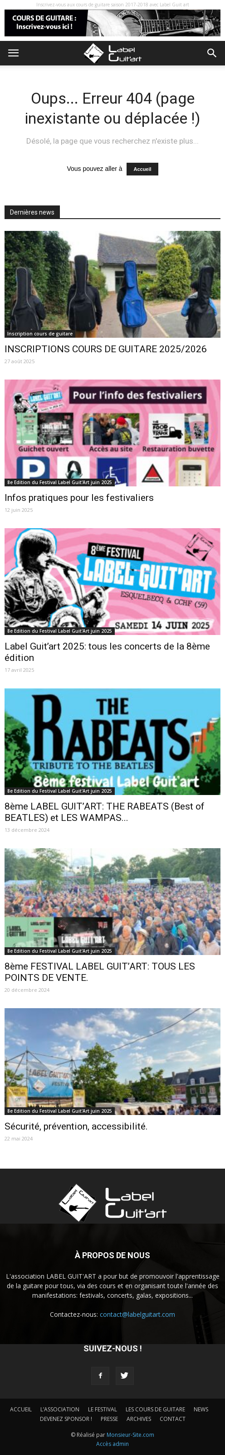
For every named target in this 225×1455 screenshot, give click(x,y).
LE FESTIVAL (102, 1409)
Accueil (142, 169)
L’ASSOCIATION (59, 1409)
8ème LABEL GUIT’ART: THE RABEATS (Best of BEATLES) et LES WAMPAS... (105, 812)
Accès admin (112, 1444)
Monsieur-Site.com (130, 1435)
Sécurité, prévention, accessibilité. (76, 1126)
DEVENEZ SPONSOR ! (66, 1419)
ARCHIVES (139, 1419)
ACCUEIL (21, 1409)
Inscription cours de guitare (40, 333)
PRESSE (109, 1419)
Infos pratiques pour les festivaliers (79, 497)
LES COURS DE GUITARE (155, 1409)
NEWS (201, 1409)
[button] (212, 53)
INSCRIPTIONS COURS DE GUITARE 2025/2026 (106, 349)
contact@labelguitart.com (137, 1314)
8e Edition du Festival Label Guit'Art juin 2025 (59, 482)
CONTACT (173, 1419)
